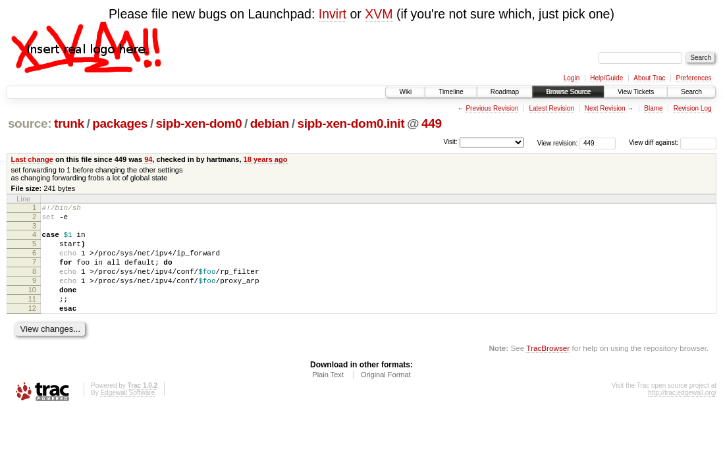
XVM (378, 14)
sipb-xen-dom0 (199, 123)
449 (431, 123)
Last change (32, 159)
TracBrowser (548, 369)
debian (269, 123)
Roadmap (505, 91)
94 (148, 159)
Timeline (451, 91)
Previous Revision (492, 108)
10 (32, 305)
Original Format (386, 396)
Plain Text (328, 396)
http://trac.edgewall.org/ (682, 414)
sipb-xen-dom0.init (350, 123)
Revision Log (693, 108)
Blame (653, 108)
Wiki (405, 91)
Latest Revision (551, 108)
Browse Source (568, 91)
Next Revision (605, 108)
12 (32, 328)
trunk (69, 123)
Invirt (332, 14)
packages (119, 123)
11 (32, 317)
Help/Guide (606, 78)
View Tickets (636, 91)
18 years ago (266, 159)
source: (29, 123)
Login (571, 78)
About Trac (649, 78)
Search (691, 91)
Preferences (694, 78)
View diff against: (672, 142)
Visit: (450, 141)
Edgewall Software (127, 414)
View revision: (557, 142)
